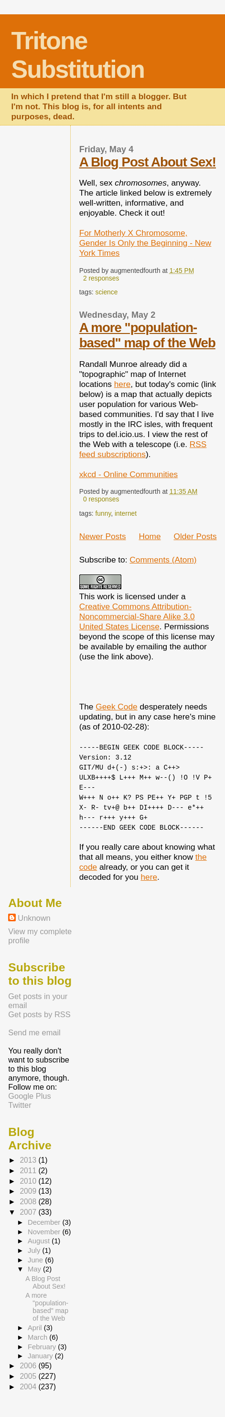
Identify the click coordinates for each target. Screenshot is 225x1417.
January (41, 1356)
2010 (29, 1181)
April (36, 1328)
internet (126, 513)
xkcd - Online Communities (128, 474)
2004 (29, 1387)
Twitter (19, 1105)
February (43, 1347)
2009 (29, 1191)
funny (103, 513)
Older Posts (194, 536)
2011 (29, 1171)
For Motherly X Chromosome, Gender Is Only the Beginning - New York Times (145, 243)
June (36, 1260)
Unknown (34, 918)
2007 (29, 1212)
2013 (29, 1160)
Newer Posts (102, 536)
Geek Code (116, 706)
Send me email (34, 1032)
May (35, 1269)
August (40, 1241)
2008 (29, 1202)
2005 (29, 1376)
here (122, 384)
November (45, 1232)
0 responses (101, 499)
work (106, 596)
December (45, 1222)
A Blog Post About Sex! (147, 162)
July (35, 1250)
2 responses (101, 278)
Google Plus (29, 1096)
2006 (29, 1366)
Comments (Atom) (162, 559)
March (38, 1337)
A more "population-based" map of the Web (147, 335)
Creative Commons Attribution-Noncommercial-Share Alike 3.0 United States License (137, 616)
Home (150, 536)
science (107, 292)
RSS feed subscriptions (143, 449)
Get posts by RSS (39, 1014)
